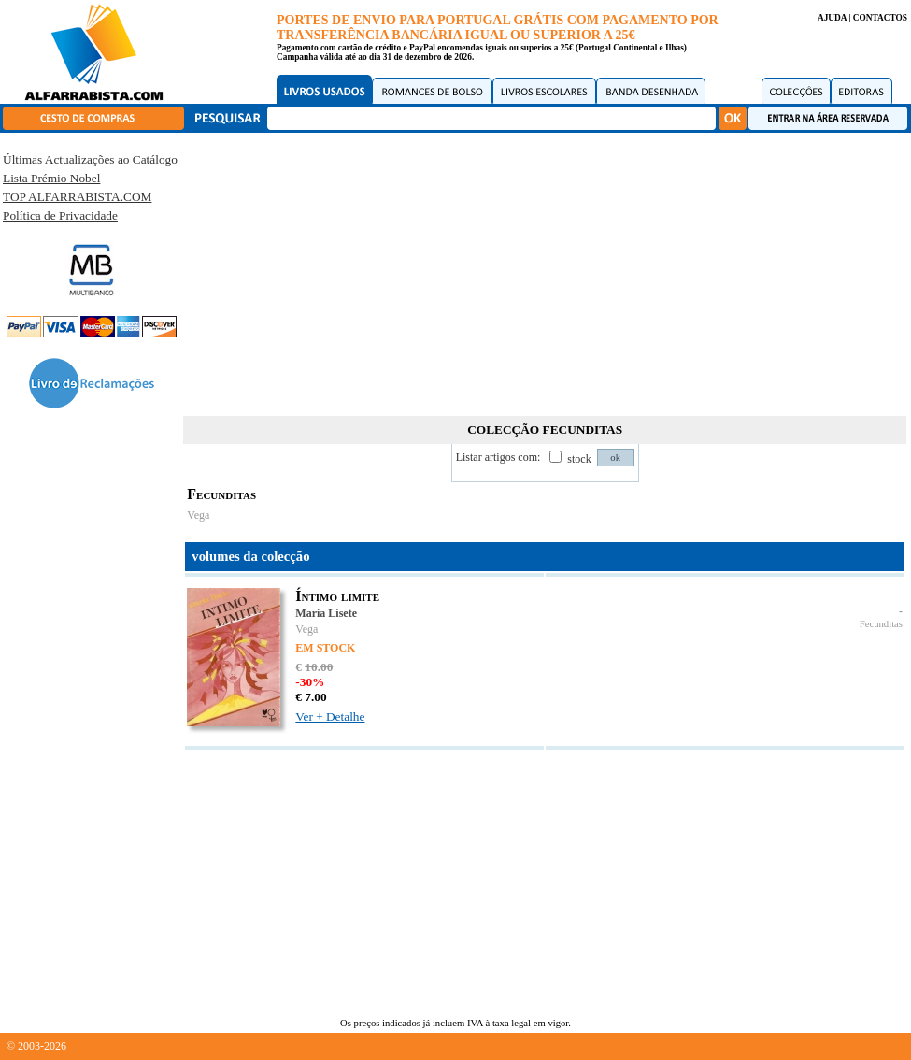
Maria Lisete (326, 613)
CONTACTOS (880, 17)
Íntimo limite (337, 596)
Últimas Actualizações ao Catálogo (90, 159)
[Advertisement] (544, 271)
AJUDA (832, 17)
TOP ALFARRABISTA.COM (77, 197)
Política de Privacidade (60, 215)
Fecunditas (881, 624)
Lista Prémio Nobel (51, 178)
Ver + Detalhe (329, 716)
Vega (198, 515)
